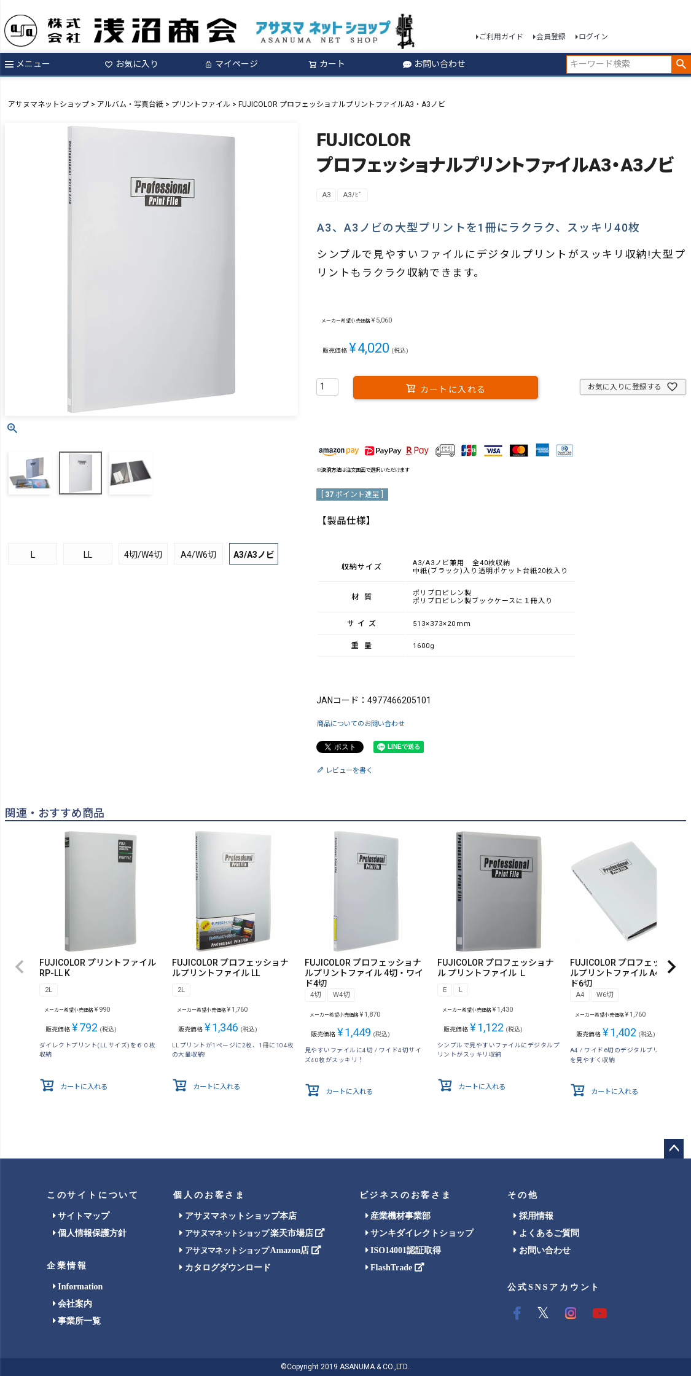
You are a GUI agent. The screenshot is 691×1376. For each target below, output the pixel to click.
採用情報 (533, 1216)
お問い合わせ (434, 64)
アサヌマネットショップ (48, 104)
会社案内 (73, 1303)
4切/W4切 (143, 555)
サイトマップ (81, 1216)
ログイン (593, 37)
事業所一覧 (77, 1321)
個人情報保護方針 (90, 1233)
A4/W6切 (198, 555)
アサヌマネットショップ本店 (238, 1216)
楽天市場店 (252, 1233)
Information (78, 1286)
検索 (680, 64)
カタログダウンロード (225, 1267)
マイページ (231, 64)
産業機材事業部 (398, 1216)
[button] (19, 967)
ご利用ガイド (501, 37)
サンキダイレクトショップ (419, 1233)
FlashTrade (394, 1267)
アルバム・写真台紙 (130, 104)
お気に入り (131, 64)
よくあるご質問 (546, 1233)
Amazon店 (250, 1250)
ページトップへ (674, 1149)
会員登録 (551, 37)
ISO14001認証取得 (403, 1250)
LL (88, 555)
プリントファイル (200, 104)
